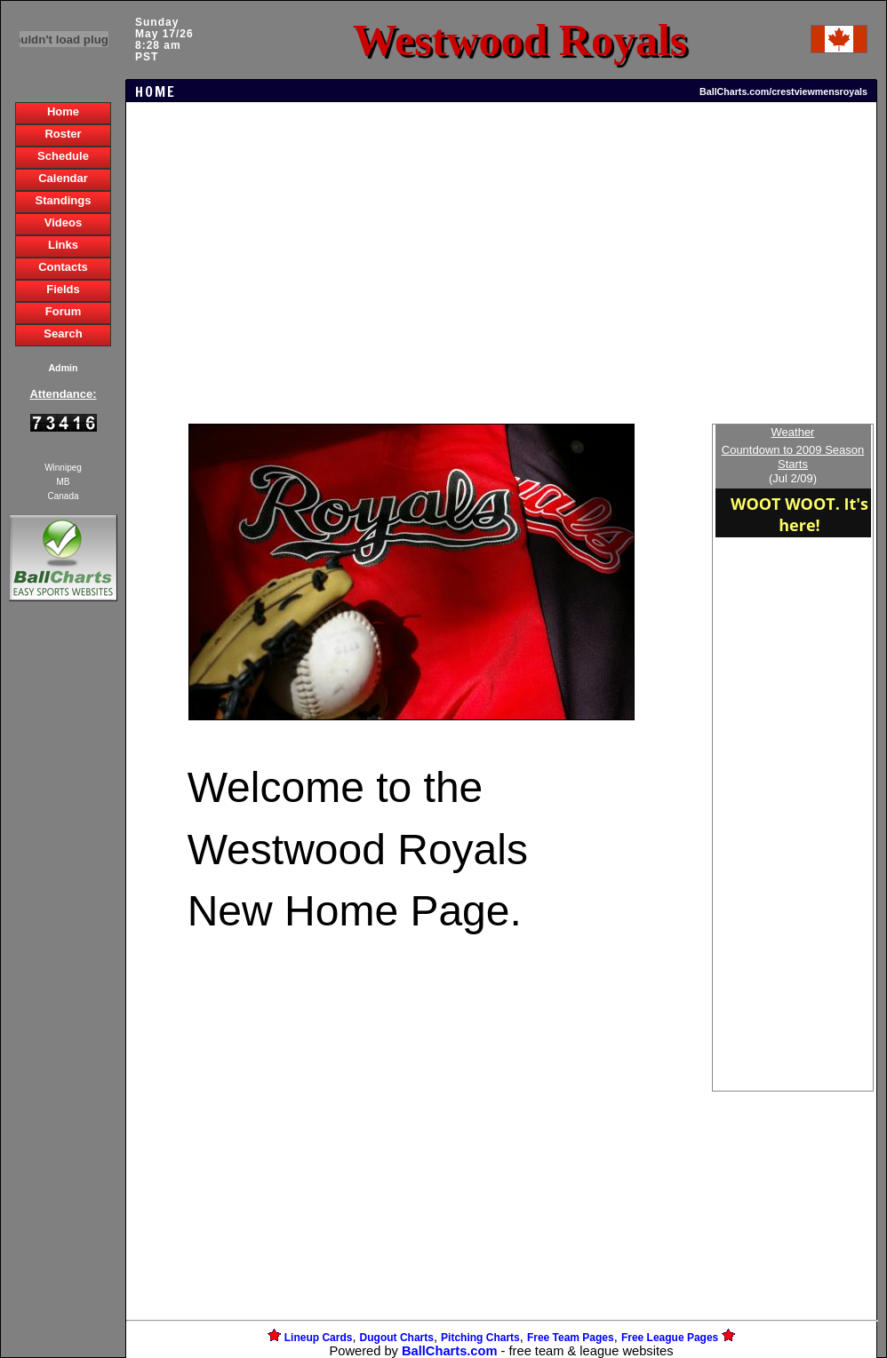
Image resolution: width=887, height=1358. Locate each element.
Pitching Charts (480, 1337)
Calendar (63, 178)
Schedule (63, 156)
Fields (63, 289)
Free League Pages (669, 1337)
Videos (63, 222)
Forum (63, 311)
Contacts (63, 267)
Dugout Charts (397, 1337)
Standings (64, 200)
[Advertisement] (63, 911)
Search (63, 333)
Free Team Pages (570, 1337)
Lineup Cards (318, 1337)
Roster (62, 133)
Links (63, 244)
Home (63, 111)
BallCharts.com (450, 1351)
